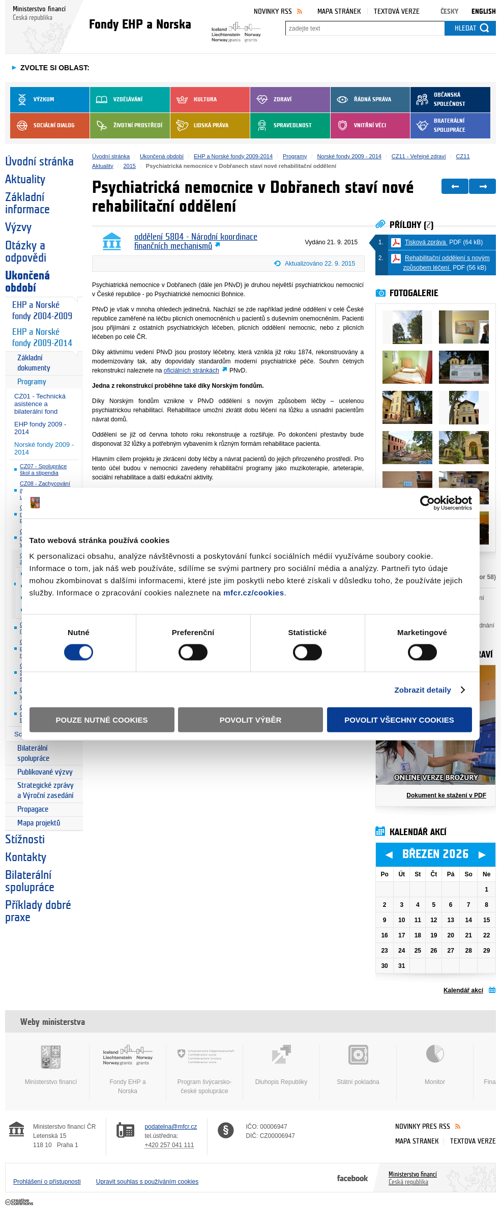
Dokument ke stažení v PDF (446, 795)
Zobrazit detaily (422, 689)
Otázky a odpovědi (25, 252)
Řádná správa (361, 100)
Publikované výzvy (45, 772)
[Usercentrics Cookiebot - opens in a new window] (427, 502)
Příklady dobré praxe (38, 911)
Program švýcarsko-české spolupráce (204, 1070)
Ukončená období (27, 282)
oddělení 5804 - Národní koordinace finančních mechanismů (195, 241)
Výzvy (18, 227)
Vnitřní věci (358, 126)
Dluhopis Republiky (281, 1065)
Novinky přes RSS (422, 1126)
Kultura (193, 100)
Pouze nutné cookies (102, 720)
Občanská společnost (437, 100)
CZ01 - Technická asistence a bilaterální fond (40, 403)
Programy (31, 382)
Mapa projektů (38, 823)
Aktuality (25, 179)
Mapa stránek (339, 11)
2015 (130, 166)
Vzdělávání (116, 100)
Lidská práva (199, 126)
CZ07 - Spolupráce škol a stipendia (43, 469)
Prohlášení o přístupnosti (47, 1181)
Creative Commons (20, 1202)
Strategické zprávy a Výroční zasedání (45, 790)
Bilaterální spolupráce (437, 126)
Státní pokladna (358, 1065)
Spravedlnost (281, 126)
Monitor (435, 1065)
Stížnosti (25, 839)
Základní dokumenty (33, 363)
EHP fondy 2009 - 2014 (40, 428)
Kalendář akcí (463, 990)
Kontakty (25, 857)
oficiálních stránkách (191, 370)
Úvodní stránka (39, 161)
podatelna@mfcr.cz (170, 1126)
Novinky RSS (273, 11)
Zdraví (270, 100)
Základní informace (27, 203)
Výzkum (32, 100)
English (483, 11)
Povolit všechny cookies (399, 720)
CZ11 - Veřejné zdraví (419, 156)
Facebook (352, 1178)
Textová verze (397, 11)
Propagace (32, 809)
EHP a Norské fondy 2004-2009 (42, 311)
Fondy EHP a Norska (128, 1070)
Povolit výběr (251, 720)
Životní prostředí (126, 126)
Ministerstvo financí (51, 1065)
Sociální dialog (42, 126)
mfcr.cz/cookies (253, 592)
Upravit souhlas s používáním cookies (147, 1181)
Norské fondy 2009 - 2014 (44, 448)
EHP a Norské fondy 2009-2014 (42, 338)
